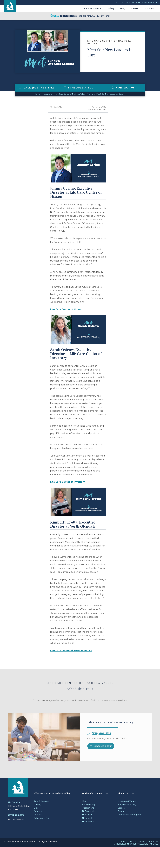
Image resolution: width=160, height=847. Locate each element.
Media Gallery (88, 804)
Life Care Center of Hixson (66, 309)
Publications (88, 808)
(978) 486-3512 (101, 740)
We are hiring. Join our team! (80, 16)
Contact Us (152, 8)
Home (37, 94)
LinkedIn (87, 818)
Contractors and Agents (129, 814)
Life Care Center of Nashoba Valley (70, 94)
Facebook (88, 811)
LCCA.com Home (124, 2)
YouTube (88, 821)
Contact (38, 814)
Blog (122, 8)
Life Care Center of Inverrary (67, 482)
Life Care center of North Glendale (71, 650)
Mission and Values (127, 801)
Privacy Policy (128, 841)
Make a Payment (148, 2)
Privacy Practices (148, 841)
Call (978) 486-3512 (36, 87)
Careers (135, 8)
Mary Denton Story (127, 804)
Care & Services (91, 8)
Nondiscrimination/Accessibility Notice (137, 844)
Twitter (87, 814)
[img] (20, 88)
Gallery (110, 8)
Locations (48, 94)
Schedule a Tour (80, 87)
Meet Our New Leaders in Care (109, 94)
